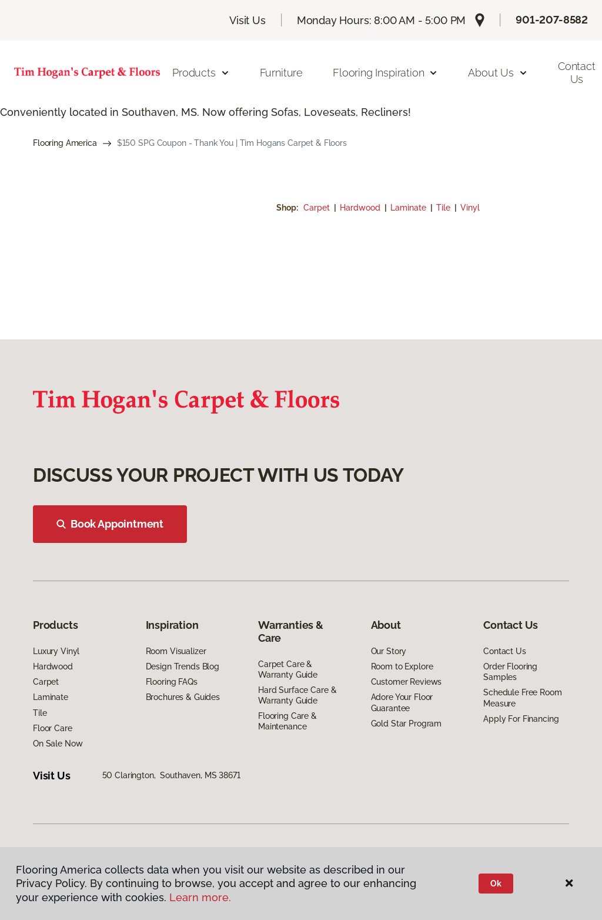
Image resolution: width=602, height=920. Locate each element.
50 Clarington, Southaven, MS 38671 (171, 775)
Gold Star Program (406, 723)
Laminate (409, 207)
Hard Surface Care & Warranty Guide (297, 695)
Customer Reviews (406, 681)
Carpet (317, 207)
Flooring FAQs (172, 681)
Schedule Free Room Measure (522, 698)
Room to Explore (402, 666)
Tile (444, 207)
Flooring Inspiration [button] (385, 72)
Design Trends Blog (182, 666)
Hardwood (361, 207)
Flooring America (65, 143)
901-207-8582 (552, 20)
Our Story (389, 651)
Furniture (281, 72)
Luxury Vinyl (56, 651)
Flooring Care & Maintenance (287, 721)
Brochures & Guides (183, 697)
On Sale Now (57, 743)
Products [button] (201, 72)
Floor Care (52, 728)
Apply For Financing (520, 719)
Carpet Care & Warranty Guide (287, 669)
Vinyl (470, 207)
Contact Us (504, 651)
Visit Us (247, 20)
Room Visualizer (176, 651)
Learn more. (200, 897)
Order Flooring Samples (510, 672)
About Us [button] (498, 72)
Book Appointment (109, 524)
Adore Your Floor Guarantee (402, 702)
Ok (495, 883)
